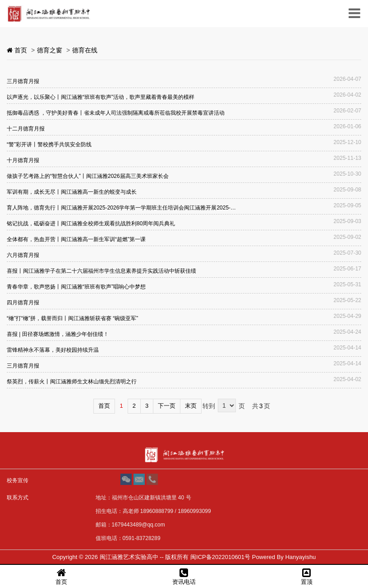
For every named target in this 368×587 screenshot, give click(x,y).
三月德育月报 (23, 81)
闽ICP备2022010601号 (220, 557)
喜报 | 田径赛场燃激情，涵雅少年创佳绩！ (58, 334)
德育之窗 (49, 50)
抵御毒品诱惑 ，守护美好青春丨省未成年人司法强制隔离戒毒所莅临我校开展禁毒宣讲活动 (116, 113)
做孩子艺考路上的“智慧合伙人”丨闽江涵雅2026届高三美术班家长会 (88, 176)
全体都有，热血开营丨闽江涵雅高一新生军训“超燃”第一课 (76, 239)
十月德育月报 (23, 160)
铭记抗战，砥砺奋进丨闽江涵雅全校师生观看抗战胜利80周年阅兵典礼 (91, 223)
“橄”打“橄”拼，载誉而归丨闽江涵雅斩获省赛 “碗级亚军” (72, 318)
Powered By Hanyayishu (284, 557)
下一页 (166, 405)
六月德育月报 (23, 255)
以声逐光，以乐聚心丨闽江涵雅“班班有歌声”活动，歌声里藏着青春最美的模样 (100, 97)
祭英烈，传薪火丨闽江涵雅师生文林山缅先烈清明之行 (72, 381)
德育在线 (84, 50)
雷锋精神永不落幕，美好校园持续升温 (53, 350)
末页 (191, 405)
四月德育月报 (23, 302)
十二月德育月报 (26, 129)
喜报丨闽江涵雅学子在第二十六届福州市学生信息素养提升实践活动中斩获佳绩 (101, 271)
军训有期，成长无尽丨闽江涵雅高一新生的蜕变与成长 (72, 192)
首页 (104, 405)
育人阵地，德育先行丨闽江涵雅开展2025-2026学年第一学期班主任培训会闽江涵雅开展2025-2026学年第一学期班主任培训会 (122, 208)
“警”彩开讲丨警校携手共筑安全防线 (49, 144)
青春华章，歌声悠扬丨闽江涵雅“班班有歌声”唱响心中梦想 (76, 287)
